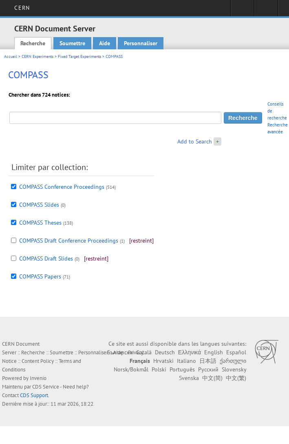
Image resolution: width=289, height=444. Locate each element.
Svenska (189, 378)
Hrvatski (163, 360)
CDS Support (34, 395)
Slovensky (234, 369)
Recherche (32, 43)
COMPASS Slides (39, 204)
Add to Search (194, 141)
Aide (104, 43)
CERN (21, 7)
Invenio (38, 378)
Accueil (10, 56)
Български (120, 352)
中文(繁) (236, 378)
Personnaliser (140, 43)
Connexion (242, 10)
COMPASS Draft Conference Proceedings (68, 240)
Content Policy (38, 361)
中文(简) (212, 378)
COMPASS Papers (40, 276)
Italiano (186, 360)
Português (182, 369)
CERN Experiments (37, 56)
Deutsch (165, 352)
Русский (208, 369)
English (213, 352)
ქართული (233, 360)
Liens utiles (266, 10)
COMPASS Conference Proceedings (61, 186)
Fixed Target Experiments (79, 56)
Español (236, 352)
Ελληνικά (189, 352)
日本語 (207, 360)
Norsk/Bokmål (131, 369)
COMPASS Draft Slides (46, 258)
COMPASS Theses (40, 222)
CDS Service (45, 386)
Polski (159, 369)
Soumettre (72, 43)
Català (144, 352)
